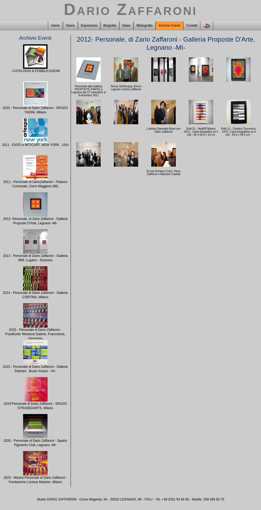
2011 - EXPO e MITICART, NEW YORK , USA (35, 145)
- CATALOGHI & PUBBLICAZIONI (35, 71)
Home (55, 25)
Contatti (191, 25)
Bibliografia (144, 25)
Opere (70, 25)
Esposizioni (89, 25)
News (126, 25)
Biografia (109, 25)
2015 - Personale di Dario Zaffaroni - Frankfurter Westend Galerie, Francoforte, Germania (35, 334)
